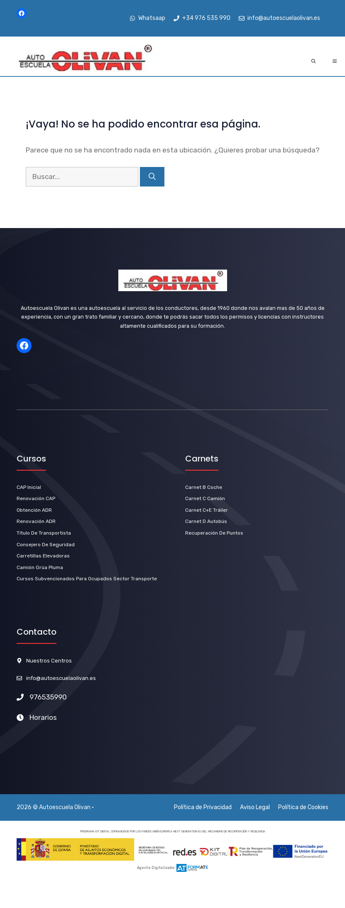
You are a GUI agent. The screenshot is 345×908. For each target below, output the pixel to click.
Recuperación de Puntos (214, 533)
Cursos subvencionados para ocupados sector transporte (87, 579)
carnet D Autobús (206, 521)
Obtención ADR (34, 510)
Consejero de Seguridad (46, 544)
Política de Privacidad (203, 807)
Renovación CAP (36, 498)
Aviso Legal (255, 807)
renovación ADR (36, 521)
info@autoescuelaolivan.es (61, 678)
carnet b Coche (203, 487)
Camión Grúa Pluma (40, 567)
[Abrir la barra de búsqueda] (313, 61)
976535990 (48, 697)
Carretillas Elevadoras (43, 556)
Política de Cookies (303, 807)
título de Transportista (44, 533)
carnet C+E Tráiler (206, 510)
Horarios (43, 717)
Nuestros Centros (49, 661)
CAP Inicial (29, 487)
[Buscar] (152, 177)
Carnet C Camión (205, 498)
